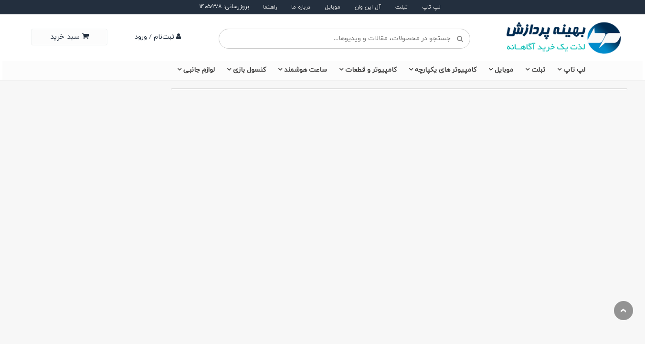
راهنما (270, 7)
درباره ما (300, 7)
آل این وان (368, 7)
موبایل (332, 7)
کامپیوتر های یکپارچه (445, 70)
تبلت (401, 7)
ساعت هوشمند (305, 70)
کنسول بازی (249, 70)
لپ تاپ (431, 7)
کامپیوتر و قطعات (371, 70)
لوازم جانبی (199, 70)
